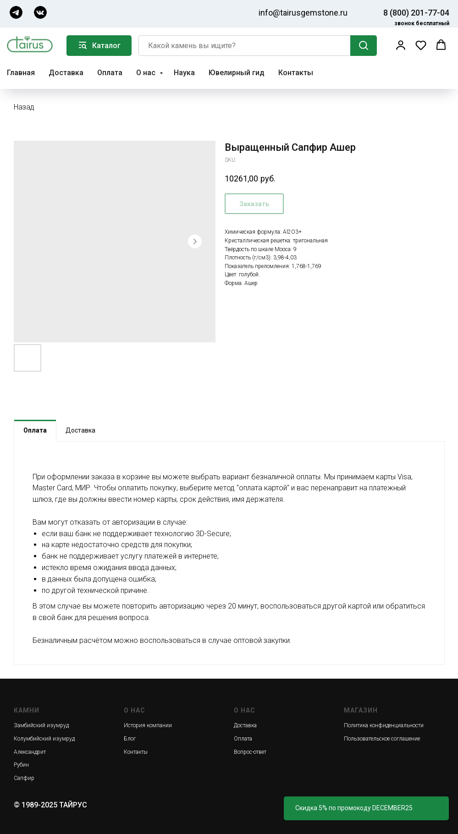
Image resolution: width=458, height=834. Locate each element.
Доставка (66, 72)
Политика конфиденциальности (384, 725)
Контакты (295, 72)
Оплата (109, 72)
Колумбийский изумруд (44, 738)
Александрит (30, 752)
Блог (130, 738)
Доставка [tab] (80, 430)
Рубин (21, 765)
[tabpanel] (229, 553)
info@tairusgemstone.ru (303, 12)
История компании (148, 725)
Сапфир (24, 778)
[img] (16, 12)
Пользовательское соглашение (382, 738)
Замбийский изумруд (41, 725)
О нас (146, 72)
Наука (184, 72)
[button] (400, 44)
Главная (21, 72)
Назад (24, 107)
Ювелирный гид (237, 72)
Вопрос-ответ (250, 752)
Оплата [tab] (35, 430)
